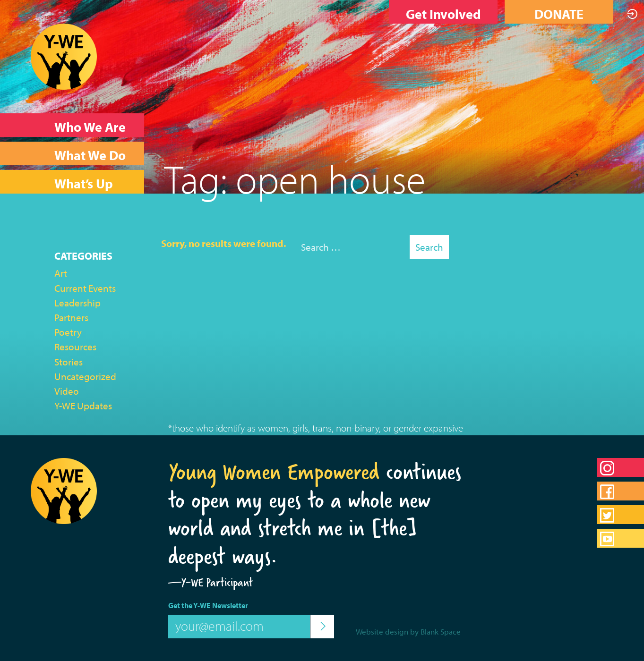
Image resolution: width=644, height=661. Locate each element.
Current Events (85, 288)
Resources (75, 346)
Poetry (68, 332)
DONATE (559, 14)
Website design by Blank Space (408, 631)
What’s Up (83, 183)
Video (66, 391)
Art (60, 273)
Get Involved (443, 14)
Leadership (77, 303)
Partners (71, 317)
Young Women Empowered (273, 472)
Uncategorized (85, 376)
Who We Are (90, 127)
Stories (68, 362)
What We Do (90, 155)
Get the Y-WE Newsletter (208, 605)
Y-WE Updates (83, 405)
